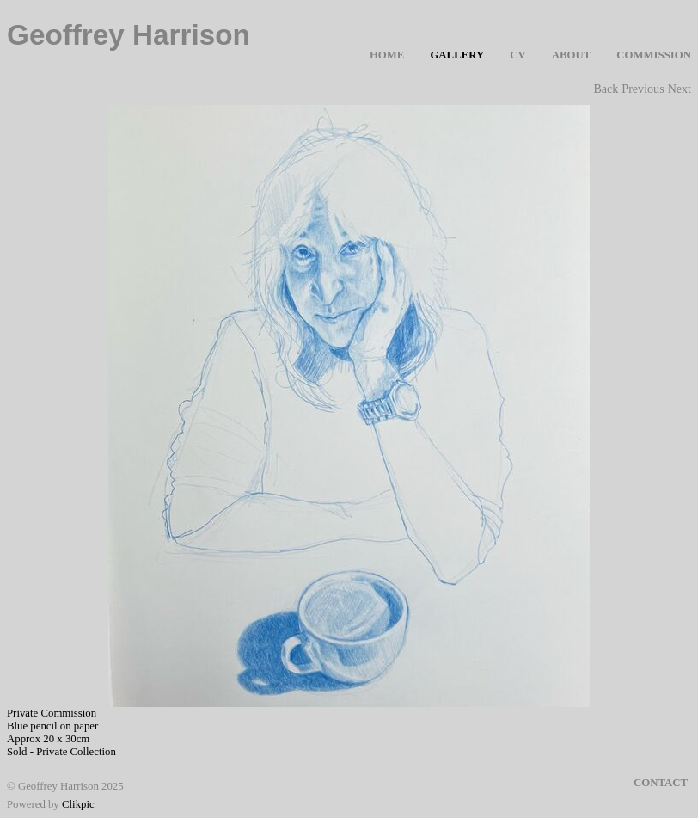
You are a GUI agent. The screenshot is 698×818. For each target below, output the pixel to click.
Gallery (457, 55)
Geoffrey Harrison (128, 35)
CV (517, 55)
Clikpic (78, 804)
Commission (653, 55)
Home (387, 55)
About (571, 55)
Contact (661, 783)
